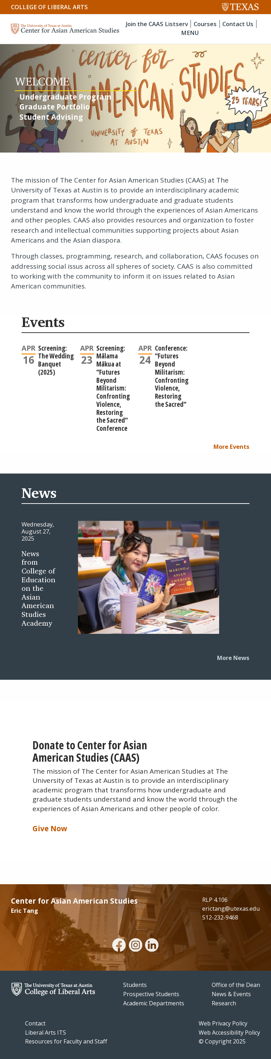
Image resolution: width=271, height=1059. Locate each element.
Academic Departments (153, 1003)
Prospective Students (151, 994)
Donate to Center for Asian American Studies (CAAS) (89, 751)
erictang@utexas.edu (231, 908)
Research (224, 1003)
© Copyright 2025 (222, 1041)
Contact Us (237, 24)
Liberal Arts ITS (45, 1032)
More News (233, 658)
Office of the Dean (236, 985)
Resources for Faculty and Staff (66, 1041)
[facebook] (119, 946)
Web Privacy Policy (223, 1023)
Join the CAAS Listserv (157, 24)
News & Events (231, 994)
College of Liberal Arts (49, 7)
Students (135, 985)
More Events (231, 446)
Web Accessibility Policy (229, 1032)
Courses (205, 24)
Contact (35, 1023)
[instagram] (135, 946)
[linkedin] (152, 946)
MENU (190, 33)
